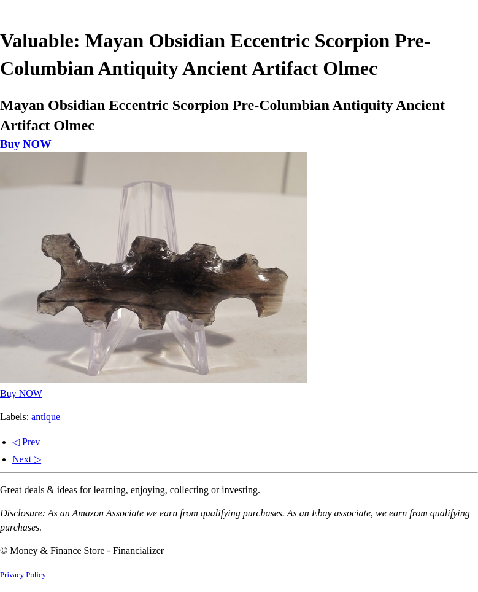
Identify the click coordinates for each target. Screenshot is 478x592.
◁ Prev (26, 442)
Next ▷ (26, 459)
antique (45, 416)
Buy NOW (26, 144)
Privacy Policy (23, 575)
